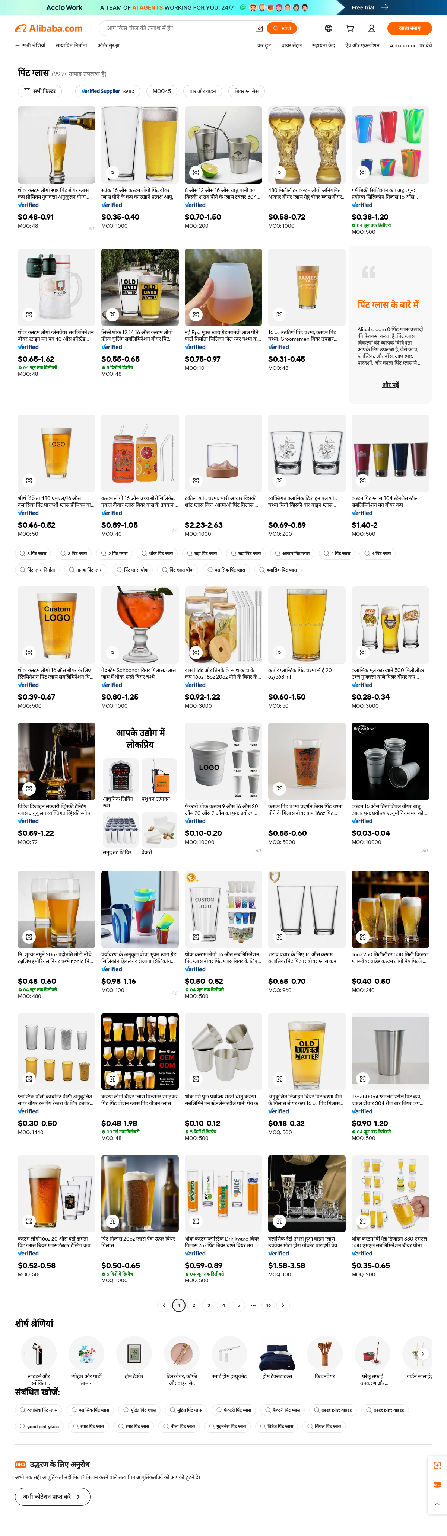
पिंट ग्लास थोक (132, 570)
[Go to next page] (283, 1305)
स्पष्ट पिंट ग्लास (88, 1427)
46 (268, 1305)
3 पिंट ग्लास (33, 554)
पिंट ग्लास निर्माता (37, 570)
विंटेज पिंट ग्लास (276, 1427)
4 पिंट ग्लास (337, 554)
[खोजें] (282, 28)
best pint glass (333, 1410)
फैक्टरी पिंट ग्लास (233, 1410)
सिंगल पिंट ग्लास (324, 1427)
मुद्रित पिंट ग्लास (139, 1410)
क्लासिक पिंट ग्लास (226, 570)
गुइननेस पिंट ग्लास (227, 1427)
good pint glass (39, 1427)
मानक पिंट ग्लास (85, 570)
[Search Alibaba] (178, 28)
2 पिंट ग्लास (114, 554)
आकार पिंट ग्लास (292, 554)
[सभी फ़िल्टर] (40, 91)
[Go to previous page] (164, 1305)
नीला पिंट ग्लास (179, 1427)
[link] (437, 1465)
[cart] (351, 29)
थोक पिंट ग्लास (157, 554)
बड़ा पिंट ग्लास (202, 554)
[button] (259, 28)
